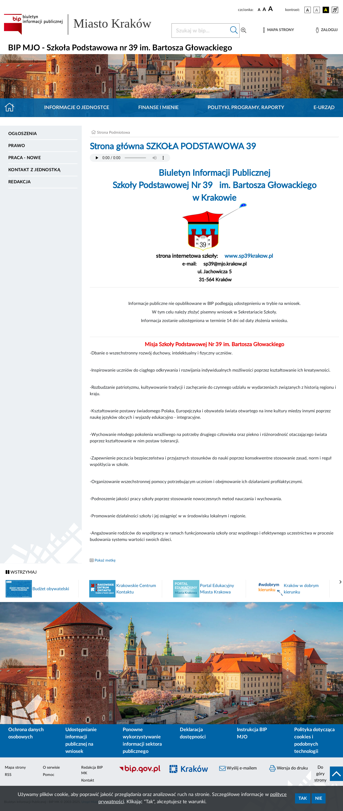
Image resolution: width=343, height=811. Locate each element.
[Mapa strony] (278, 30)
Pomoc (48, 775)
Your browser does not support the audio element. (130, 158)
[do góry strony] (327, 773)
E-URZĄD (324, 107)
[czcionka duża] (276, 9)
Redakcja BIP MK (92, 770)
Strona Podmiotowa (113, 132)
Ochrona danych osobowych (26, 733)
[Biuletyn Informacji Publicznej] (139, 772)
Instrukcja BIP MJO (252, 733)
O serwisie (51, 767)
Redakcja (19, 182)
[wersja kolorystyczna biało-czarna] (317, 10)
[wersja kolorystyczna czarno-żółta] (326, 10)
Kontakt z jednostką (34, 170)
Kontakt (87, 780)
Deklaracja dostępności (193, 733)
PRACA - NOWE (24, 158)
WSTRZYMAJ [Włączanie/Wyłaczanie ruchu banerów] (21, 572)
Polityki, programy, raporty (246, 107)
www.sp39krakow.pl (248, 256)
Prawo (16, 146)
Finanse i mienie (158, 107)
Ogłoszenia (22, 134)
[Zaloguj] (326, 30)
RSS (8, 775)
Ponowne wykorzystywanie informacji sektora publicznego (142, 740)
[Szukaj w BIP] (200, 30)
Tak (303, 798)
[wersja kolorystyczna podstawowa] (308, 10)
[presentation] (340, 582)
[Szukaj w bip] (234, 30)
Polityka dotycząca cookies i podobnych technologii (314, 740)
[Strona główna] (11, 107)
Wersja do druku (288, 768)
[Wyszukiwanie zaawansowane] (243, 30)
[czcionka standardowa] (259, 9)
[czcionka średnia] (264, 9)
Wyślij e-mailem (238, 768)
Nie (318, 798)
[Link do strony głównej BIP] (84, 24)
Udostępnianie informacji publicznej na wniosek (81, 740)
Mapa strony (15, 767)
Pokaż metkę (105, 560)
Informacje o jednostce (76, 107)
